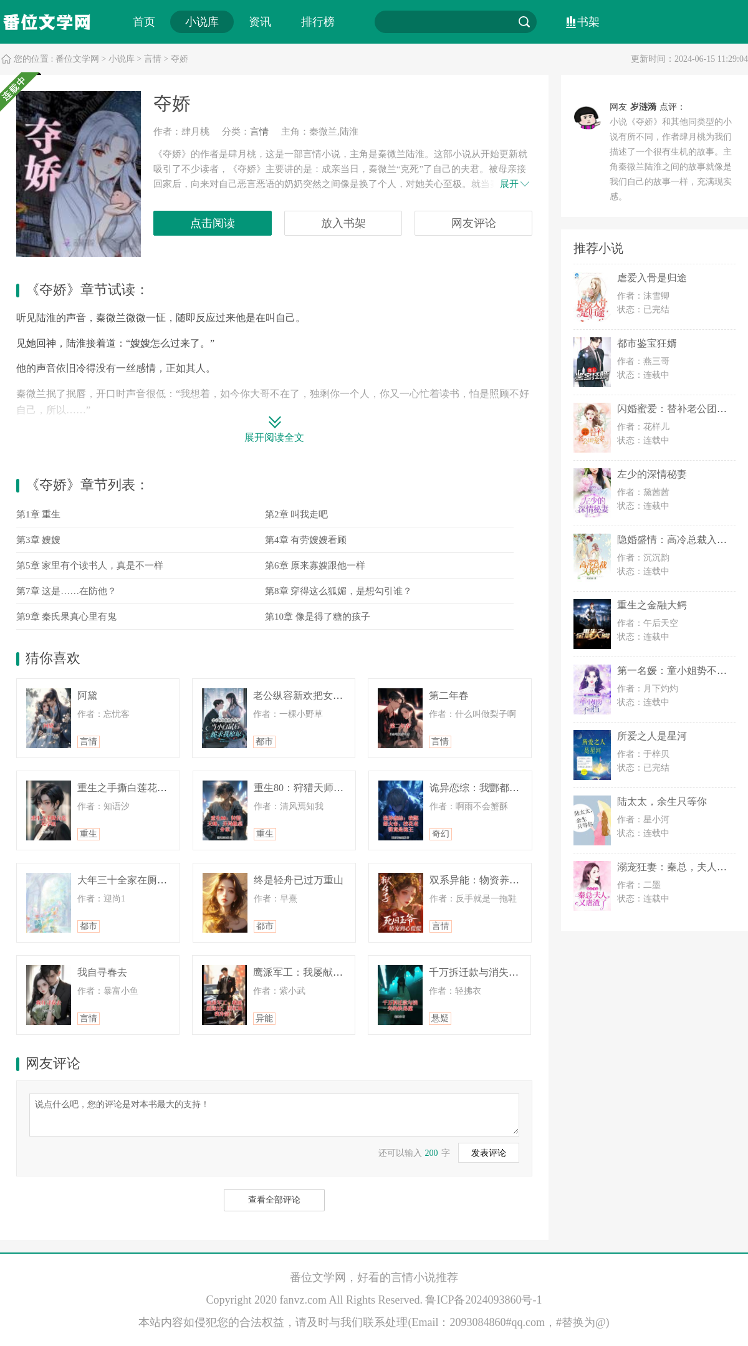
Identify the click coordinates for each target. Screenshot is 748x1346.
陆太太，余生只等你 (662, 801)
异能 (264, 1018)
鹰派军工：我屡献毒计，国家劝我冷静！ (343, 972)
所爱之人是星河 (652, 736)
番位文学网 (77, 59)
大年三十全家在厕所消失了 (137, 880)
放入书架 (343, 223)
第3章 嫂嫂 (38, 540)
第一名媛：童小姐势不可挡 (677, 670)
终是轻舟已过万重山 (298, 880)
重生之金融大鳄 (652, 605)
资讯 (260, 22)
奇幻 (440, 834)
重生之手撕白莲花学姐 (127, 787)
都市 (264, 741)
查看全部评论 (274, 1199)
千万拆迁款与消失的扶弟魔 (489, 972)
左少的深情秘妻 (652, 474)
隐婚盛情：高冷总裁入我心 (677, 539)
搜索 (524, 22)
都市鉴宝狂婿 (647, 343)
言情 (152, 59)
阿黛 (87, 695)
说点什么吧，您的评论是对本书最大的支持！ (274, 1114)
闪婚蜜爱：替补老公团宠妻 (677, 408)
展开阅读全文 (274, 437)
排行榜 (318, 22)
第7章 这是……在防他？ (66, 591)
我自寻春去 (102, 972)
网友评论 (473, 223)
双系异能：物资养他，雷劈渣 (494, 880)
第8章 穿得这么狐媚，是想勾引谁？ (338, 591)
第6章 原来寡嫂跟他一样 (315, 565)
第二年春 (449, 695)
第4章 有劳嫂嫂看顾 (306, 540)
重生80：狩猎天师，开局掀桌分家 (328, 787)
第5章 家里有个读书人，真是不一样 (89, 565)
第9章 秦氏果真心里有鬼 (66, 617)
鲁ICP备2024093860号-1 (483, 1300)
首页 (144, 22)
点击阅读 (212, 223)
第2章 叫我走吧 (296, 514)
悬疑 (440, 1018)
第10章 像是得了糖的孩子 (317, 617)
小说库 (202, 22)
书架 (588, 22)
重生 (88, 834)
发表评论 (488, 1153)
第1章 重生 (38, 514)
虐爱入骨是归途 (652, 277)
